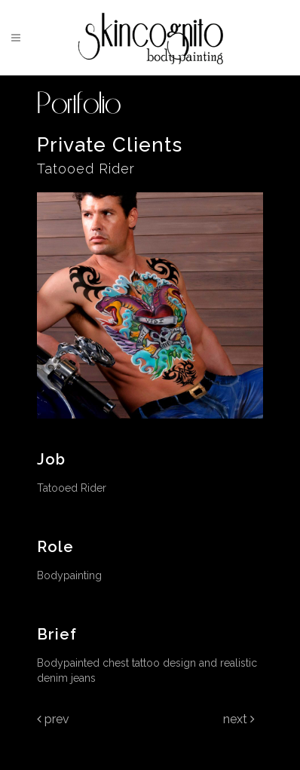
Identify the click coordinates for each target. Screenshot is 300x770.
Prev (53, 719)
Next (239, 719)
